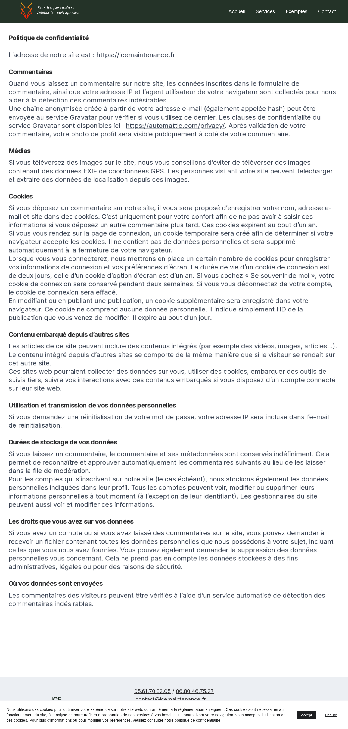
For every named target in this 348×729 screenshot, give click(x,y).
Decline (331, 715)
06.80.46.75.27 (195, 692)
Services (265, 11)
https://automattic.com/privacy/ (175, 133)
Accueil (236, 11)
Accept (306, 715)
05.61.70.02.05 (152, 692)
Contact (327, 11)
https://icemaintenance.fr (137, 65)
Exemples (296, 11)
